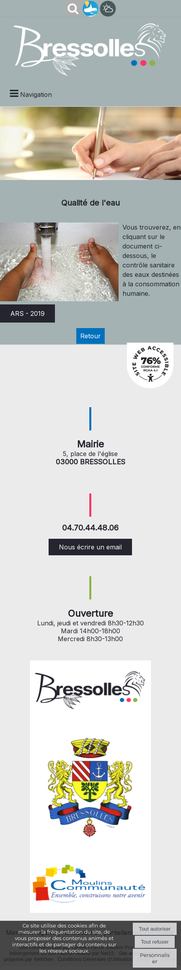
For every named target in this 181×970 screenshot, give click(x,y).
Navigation (36, 94)
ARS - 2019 (27, 313)
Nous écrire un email (90, 547)
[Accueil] (90, 49)
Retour (90, 336)
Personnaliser (155, 958)
